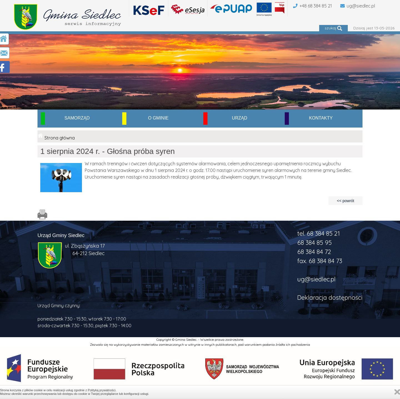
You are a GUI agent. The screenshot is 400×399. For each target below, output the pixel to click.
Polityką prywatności (102, 390)
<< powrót (345, 201)
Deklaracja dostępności (329, 297)
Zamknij (397, 392)
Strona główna (59, 138)
